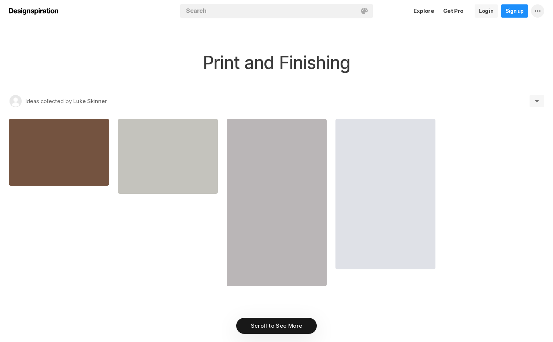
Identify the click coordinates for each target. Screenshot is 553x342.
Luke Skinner (90, 101)
